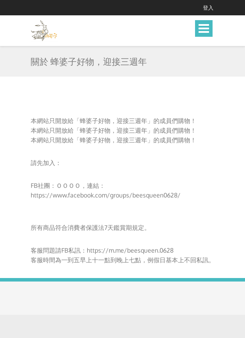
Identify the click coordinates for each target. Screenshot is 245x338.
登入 (208, 7)
